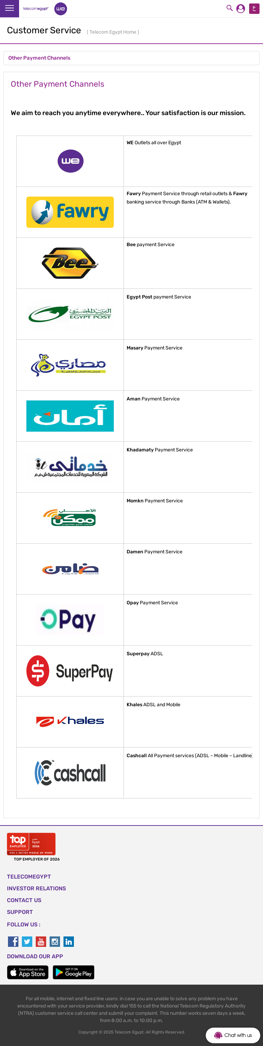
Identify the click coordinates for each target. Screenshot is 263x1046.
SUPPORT (20, 912)
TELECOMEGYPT (29, 876)
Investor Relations (36, 888)
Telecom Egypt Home (113, 32)
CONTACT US (24, 900)
